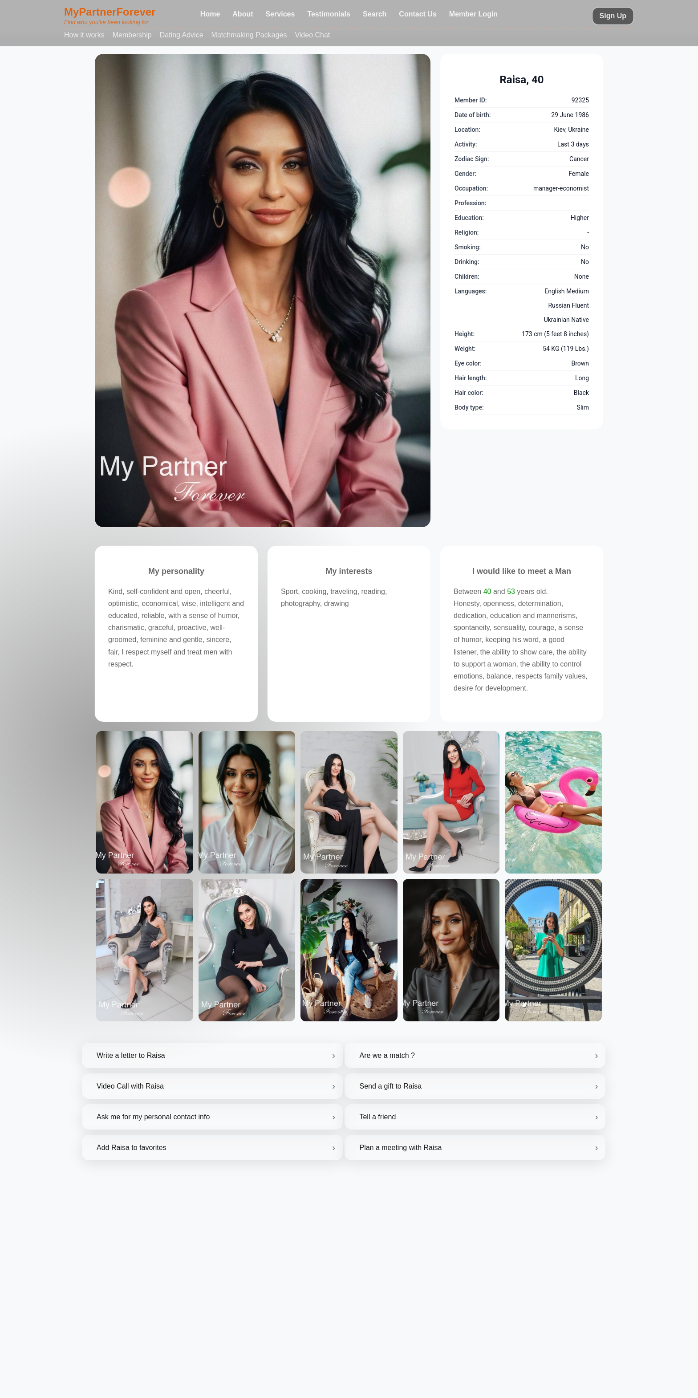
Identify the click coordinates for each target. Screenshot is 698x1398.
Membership (132, 35)
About (242, 14)
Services (280, 14)
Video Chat (312, 35)
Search (374, 14)
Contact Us (417, 14)
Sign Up (613, 16)
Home (210, 14)
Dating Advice (181, 35)
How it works (84, 35)
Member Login (473, 14)
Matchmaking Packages (249, 35)
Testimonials (328, 14)
